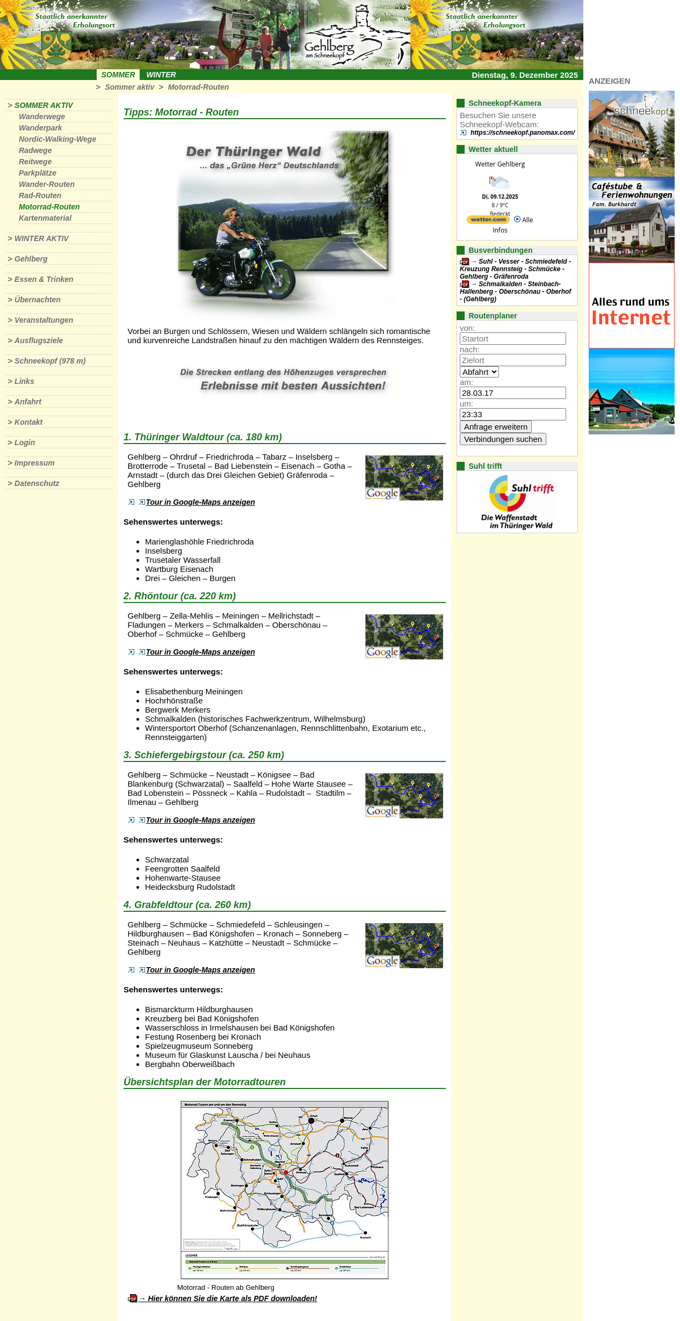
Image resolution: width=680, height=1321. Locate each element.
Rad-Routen (40, 195)
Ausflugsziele (39, 340)
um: (466, 403)
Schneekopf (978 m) (50, 361)
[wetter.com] (488, 221)
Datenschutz (37, 483)
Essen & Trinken (44, 279)
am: (466, 382)
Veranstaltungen (44, 320)
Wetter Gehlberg (500, 164)
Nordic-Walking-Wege (57, 139)
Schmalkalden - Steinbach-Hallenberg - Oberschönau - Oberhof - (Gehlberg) (515, 291)
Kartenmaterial (45, 218)
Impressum (35, 463)
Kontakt (28, 422)
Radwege (35, 150)
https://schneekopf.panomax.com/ (523, 132)
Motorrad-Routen (198, 87)
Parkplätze (37, 173)
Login (25, 442)
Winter (161, 74)
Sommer (118, 74)
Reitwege (35, 161)
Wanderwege (42, 116)
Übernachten (38, 299)
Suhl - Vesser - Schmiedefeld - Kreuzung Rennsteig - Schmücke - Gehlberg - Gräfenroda (515, 269)
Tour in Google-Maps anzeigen (197, 502)
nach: (470, 349)
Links (24, 381)
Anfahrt (28, 401)
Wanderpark (40, 128)
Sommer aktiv (129, 87)
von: (467, 327)
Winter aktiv (42, 238)
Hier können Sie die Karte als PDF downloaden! (232, 1298)
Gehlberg (31, 259)
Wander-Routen (47, 184)
